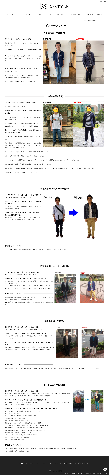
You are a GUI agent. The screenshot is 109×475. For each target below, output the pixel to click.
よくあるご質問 (75, 14)
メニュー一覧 (9, 14)
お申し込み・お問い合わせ (95, 14)
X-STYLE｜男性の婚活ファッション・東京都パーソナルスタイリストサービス (86, 473)
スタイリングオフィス (57, 14)
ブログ (41, 14)
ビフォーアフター (26, 14)
